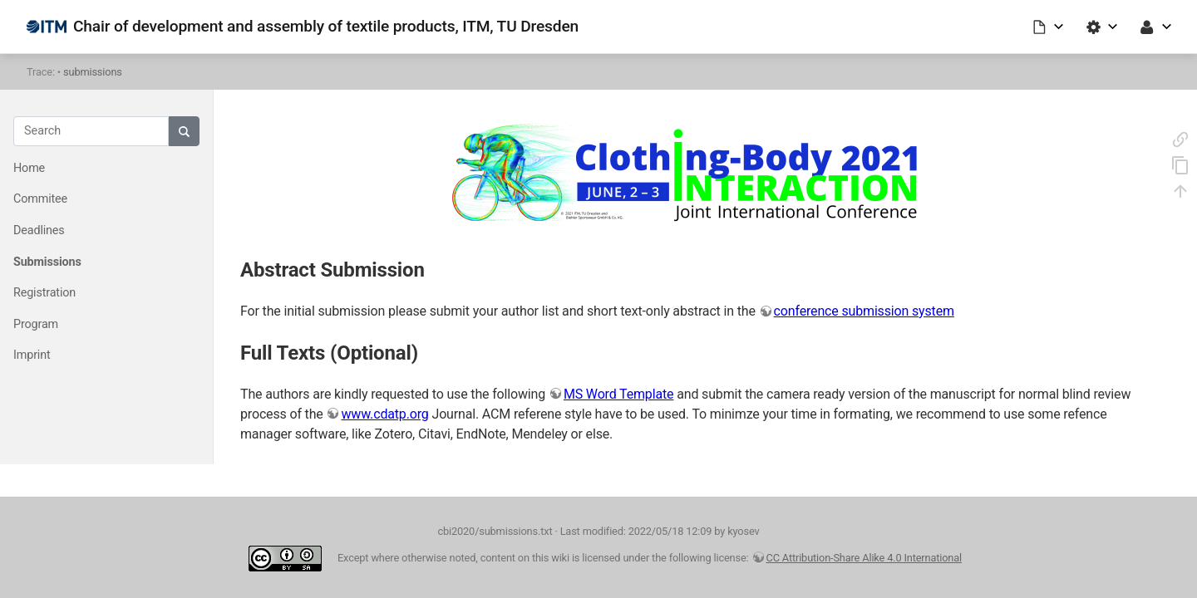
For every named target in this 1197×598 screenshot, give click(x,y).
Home (29, 168)
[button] (1049, 26)
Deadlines (39, 230)
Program (35, 324)
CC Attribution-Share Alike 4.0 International (864, 557)
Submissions (47, 262)
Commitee (40, 199)
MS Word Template (619, 394)
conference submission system (864, 311)
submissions (92, 72)
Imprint (32, 355)
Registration (44, 293)
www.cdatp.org (384, 414)
